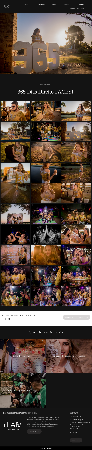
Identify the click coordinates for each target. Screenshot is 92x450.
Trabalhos (41, 4)
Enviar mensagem (77, 420)
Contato (81, 4)
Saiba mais (34, 431)
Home (27, 4)
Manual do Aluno (77, 8)
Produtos (67, 4)
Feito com (46, 448)
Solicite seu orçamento (76, 317)
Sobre (54, 4)
